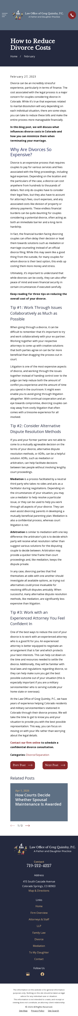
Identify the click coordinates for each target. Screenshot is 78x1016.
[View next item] (27, 825)
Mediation (39, 946)
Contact (39, 959)
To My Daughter (39, 952)
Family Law (38, 932)
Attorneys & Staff (39, 919)
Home (39, 906)
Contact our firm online (25, 742)
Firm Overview (39, 913)
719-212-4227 (39, 865)
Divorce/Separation (37, 755)
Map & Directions (39, 890)
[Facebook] (42, 974)
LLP (39, 926)
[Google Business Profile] (28, 974)
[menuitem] (23, 1011)
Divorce (39, 939)
